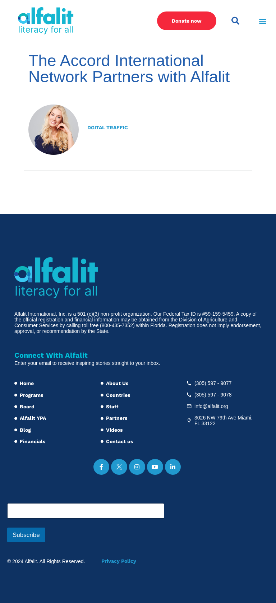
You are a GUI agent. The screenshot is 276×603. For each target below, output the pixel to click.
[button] (263, 21)
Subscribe (26, 535)
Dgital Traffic (107, 127)
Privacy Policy (118, 561)
